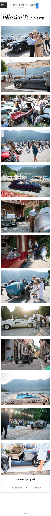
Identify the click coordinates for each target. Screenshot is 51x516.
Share (36, 487)
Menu (3, 5)
